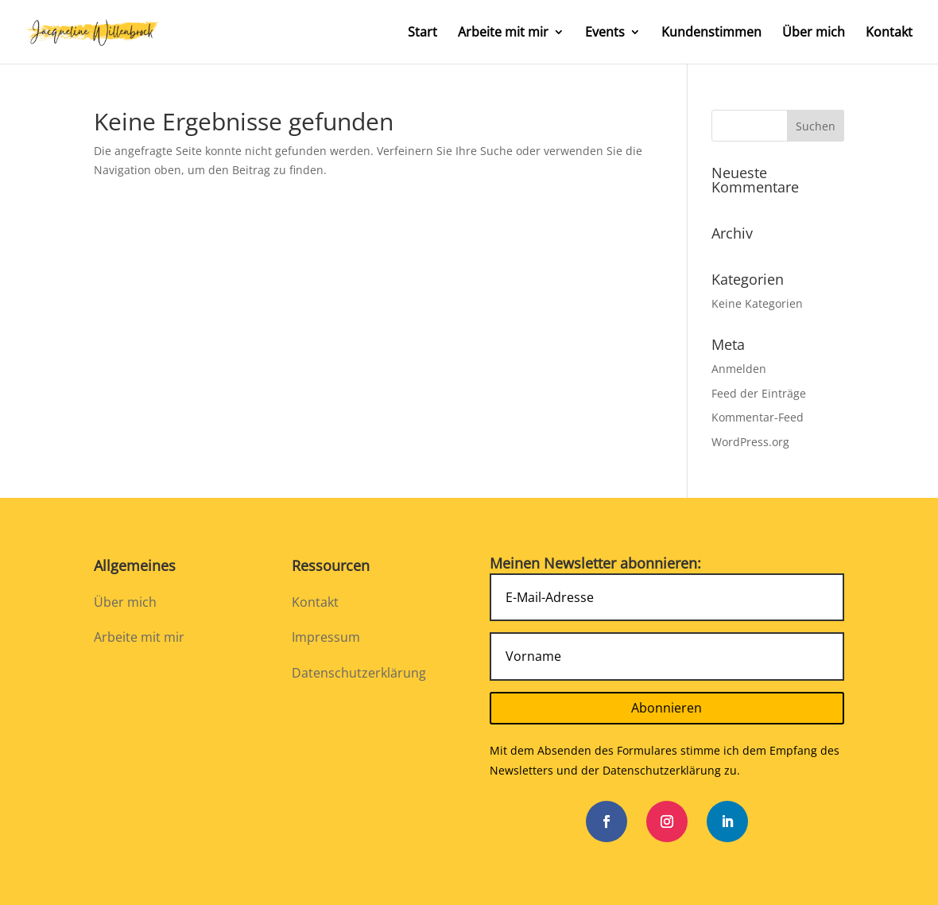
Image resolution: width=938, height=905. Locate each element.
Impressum (326, 637)
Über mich (813, 33)
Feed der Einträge (758, 393)
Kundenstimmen (711, 33)
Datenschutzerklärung (359, 673)
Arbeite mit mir (503, 33)
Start (422, 33)
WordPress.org (750, 441)
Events (605, 33)
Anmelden (738, 368)
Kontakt (889, 33)
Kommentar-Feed (757, 417)
